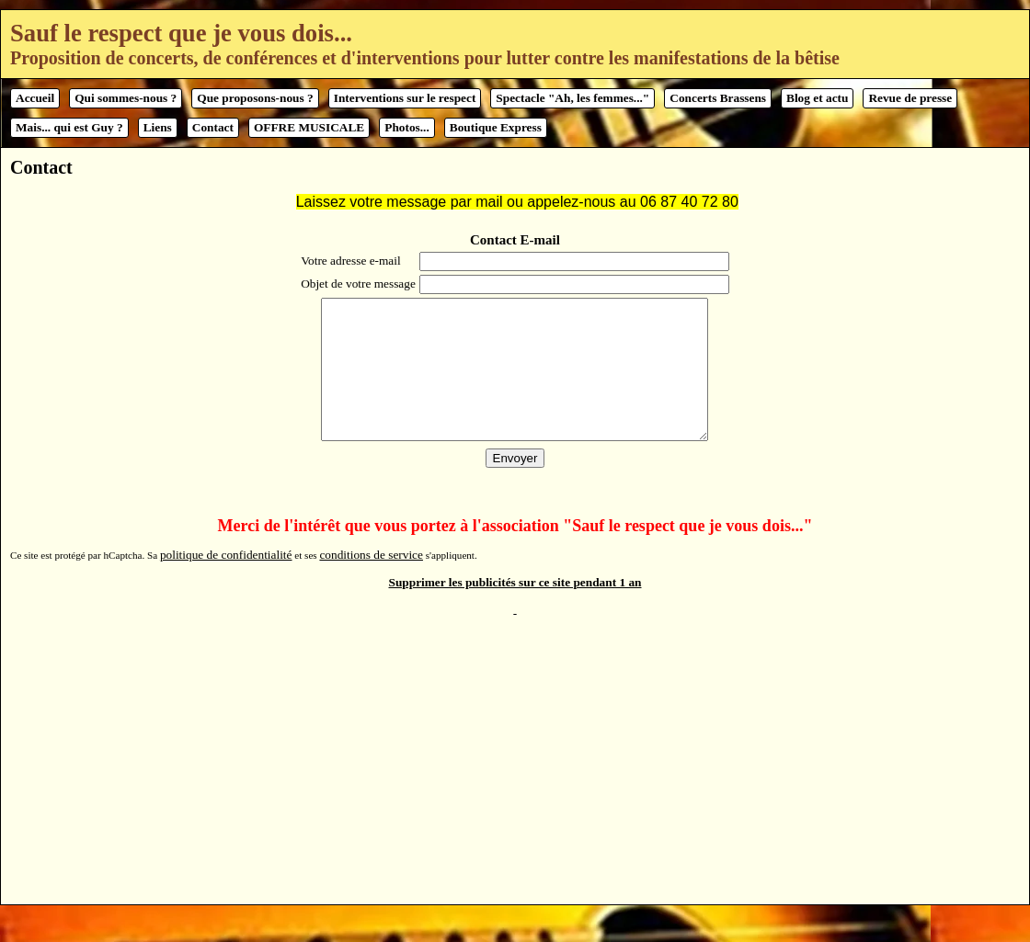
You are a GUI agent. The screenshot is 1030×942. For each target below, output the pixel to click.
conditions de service (371, 582)
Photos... (406, 127)
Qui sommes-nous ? (125, 98)
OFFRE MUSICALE (309, 127)
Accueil (35, 98)
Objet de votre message (356, 283)
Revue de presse (910, 98)
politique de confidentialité (226, 582)
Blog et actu (817, 98)
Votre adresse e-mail (349, 260)
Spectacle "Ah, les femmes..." (572, 98)
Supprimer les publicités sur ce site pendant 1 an (515, 610)
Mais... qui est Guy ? (69, 127)
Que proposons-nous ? (255, 98)
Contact (213, 127)
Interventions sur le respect (405, 98)
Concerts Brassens (718, 98)
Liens (157, 127)
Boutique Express (496, 127)
